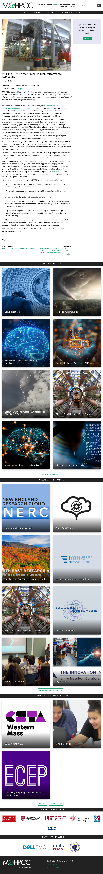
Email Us (87, 38)
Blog (78, 12)
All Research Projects (50, 474)
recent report (58, 171)
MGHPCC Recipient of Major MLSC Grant (18, 248)
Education (67, 12)
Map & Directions (53, 867)
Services (53, 12)
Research (39, 12)
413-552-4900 (51, 864)
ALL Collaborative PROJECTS (50, 690)
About (27, 12)
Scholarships (56, 804)
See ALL (42, 804)
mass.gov (19, 88)
